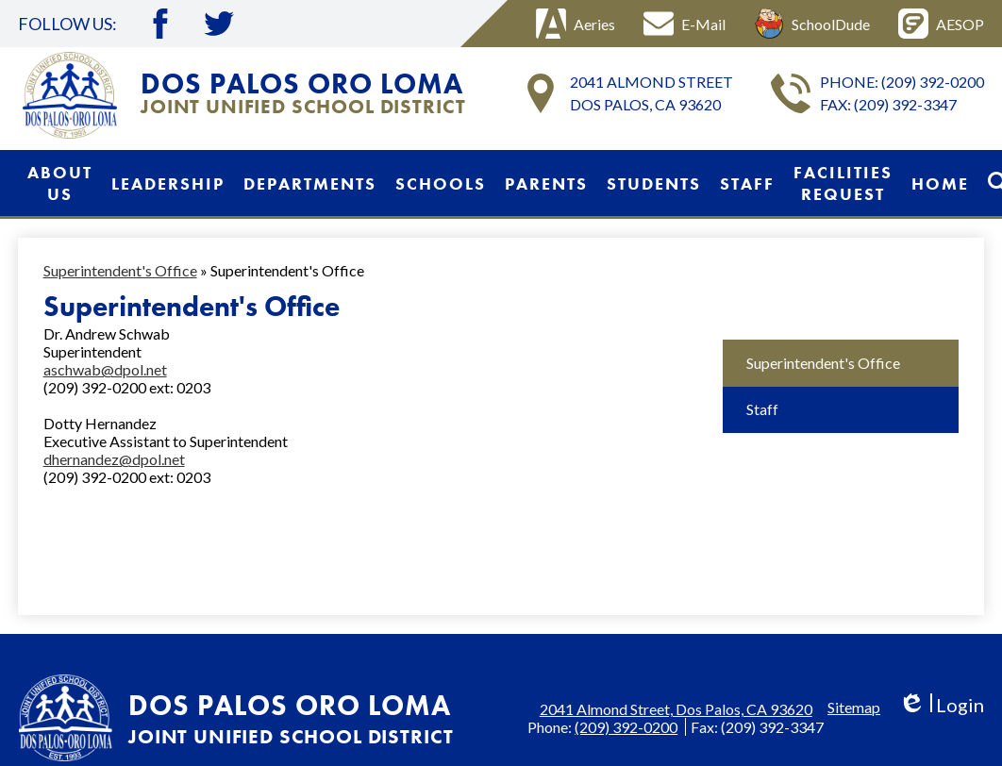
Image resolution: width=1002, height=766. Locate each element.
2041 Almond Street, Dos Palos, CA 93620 (676, 709)
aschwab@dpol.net (105, 369)
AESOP (941, 23)
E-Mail (684, 23)
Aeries (575, 23)
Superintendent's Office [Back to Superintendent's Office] (120, 270)
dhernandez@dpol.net (114, 459)
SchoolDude (812, 23)
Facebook (160, 23)
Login (941, 705)
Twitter (219, 23)
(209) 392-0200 (932, 82)
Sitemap (853, 707)
